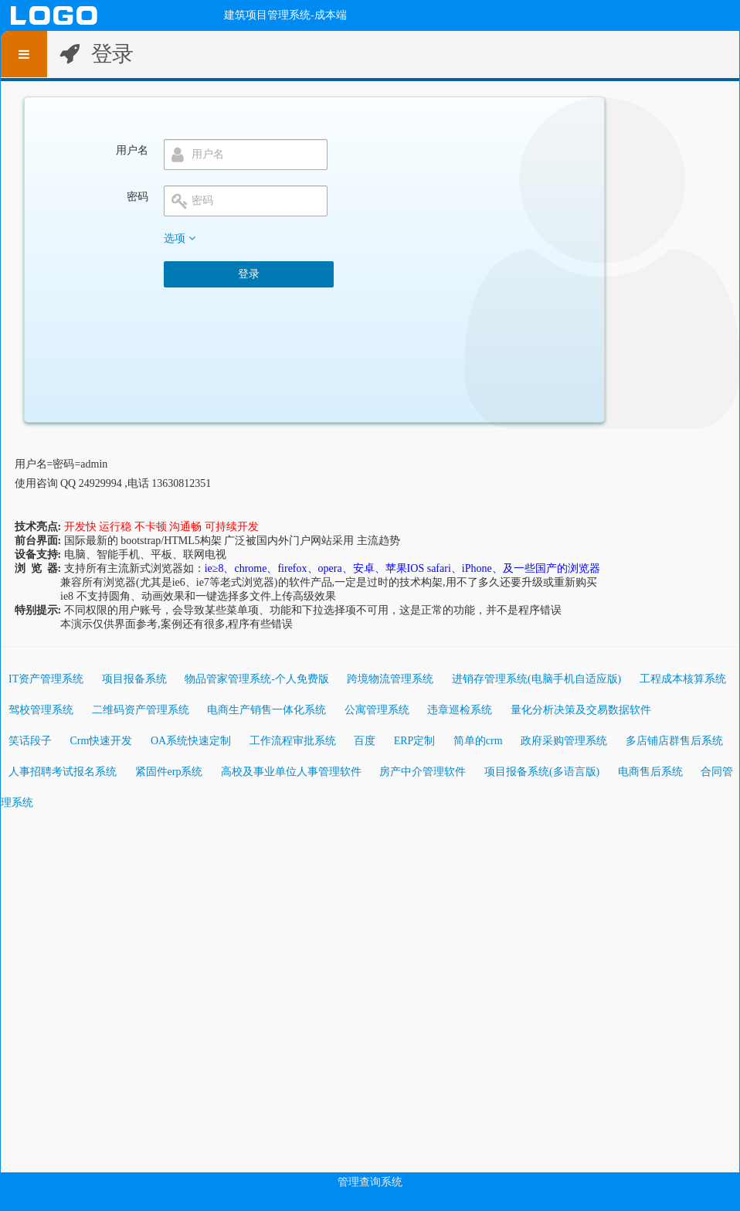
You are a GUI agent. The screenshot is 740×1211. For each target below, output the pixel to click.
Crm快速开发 (101, 741)
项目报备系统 (134, 679)
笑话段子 (30, 741)
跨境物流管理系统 (390, 679)
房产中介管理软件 (422, 771)
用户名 (132, 150)
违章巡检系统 (459, 710)
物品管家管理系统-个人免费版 (257, 679)
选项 (179, 238)
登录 (249, 274)
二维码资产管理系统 (140, 710)
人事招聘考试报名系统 (62, 771)
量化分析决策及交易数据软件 (581, 710)
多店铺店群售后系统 (674, 741)
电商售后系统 (650, 771)
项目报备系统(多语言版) (541, 771)
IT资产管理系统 (45, 679)
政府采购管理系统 (564, 741)
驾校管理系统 (40, 710)
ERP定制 (415, 741)
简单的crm (478, 741)
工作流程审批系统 (292, 741)
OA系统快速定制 (191, 741)
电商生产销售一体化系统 (266, 710)
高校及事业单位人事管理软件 (291, 771)
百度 (364, 741)
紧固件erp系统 (169, 771)
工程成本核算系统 (683, 679)
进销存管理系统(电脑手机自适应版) (536, 679)
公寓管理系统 (377, 710)
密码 (137, 196)
